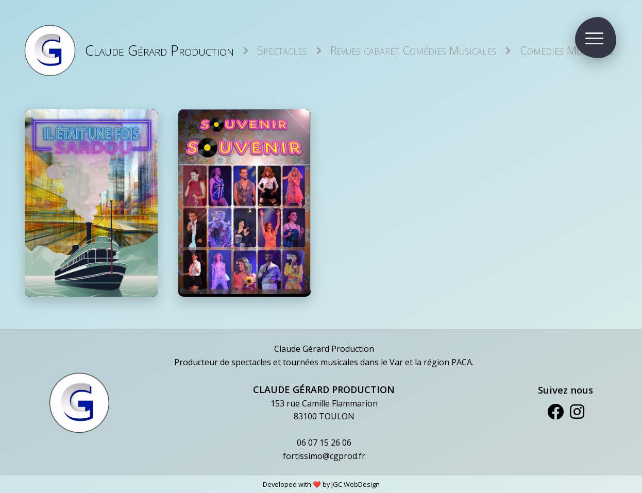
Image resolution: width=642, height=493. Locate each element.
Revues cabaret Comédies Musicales (413, 50)
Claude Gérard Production (159, 50)
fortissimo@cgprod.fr (324, 456)
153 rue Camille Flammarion (324, 403)
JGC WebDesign (355, 484)
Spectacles (282, 50)
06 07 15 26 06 (324, 442)
